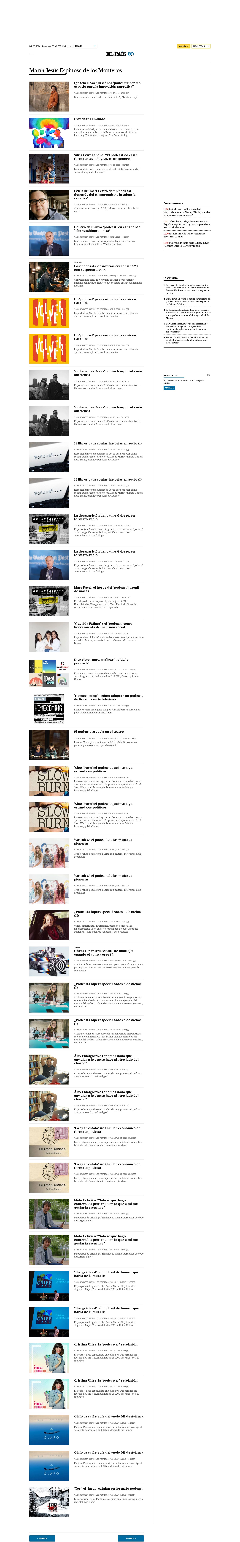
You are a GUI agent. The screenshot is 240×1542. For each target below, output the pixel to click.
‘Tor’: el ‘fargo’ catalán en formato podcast (108, 1488)
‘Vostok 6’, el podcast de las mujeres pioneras (103, 842)
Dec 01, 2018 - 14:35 (119, 706)
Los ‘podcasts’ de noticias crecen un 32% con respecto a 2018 (106, 268)
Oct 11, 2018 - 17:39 (119, 777)
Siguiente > (131, 1538)
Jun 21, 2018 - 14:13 (125, 1423)
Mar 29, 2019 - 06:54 (120, 597)
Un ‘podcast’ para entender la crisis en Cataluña (105, 301)
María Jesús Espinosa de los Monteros (75, 71)
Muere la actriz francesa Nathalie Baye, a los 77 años (184, 235)
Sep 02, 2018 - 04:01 (126, 961)
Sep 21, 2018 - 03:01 (119, 922)
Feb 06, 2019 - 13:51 (119, 633)
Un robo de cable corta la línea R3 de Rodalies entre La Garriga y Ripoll (186, 244)
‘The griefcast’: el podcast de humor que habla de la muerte (106, 1274)
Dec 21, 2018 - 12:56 (125, 669)
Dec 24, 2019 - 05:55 (119, 237)
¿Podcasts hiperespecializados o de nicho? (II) (108, 914)
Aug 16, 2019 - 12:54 (119, 486)
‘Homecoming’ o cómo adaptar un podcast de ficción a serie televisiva (108, 697)
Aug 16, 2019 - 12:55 (119, 450)
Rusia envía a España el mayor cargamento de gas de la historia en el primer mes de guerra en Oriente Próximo (188, 301)
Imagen (77, 947)
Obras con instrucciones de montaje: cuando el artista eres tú (103, 953)
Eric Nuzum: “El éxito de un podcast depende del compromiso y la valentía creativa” (104, 195)
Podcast (78, 263)
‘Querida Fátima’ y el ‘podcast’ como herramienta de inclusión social (103, 625)
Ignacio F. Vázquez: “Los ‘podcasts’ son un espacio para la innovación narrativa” (107, 85)
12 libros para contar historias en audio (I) (108, 443)
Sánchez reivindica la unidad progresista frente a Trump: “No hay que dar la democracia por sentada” (187, 212)
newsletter (170, 375)
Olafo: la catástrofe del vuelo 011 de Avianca (108, 1416)
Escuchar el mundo (89, 119)
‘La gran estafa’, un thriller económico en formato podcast (107, 1130)
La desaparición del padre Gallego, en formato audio (104, 517)
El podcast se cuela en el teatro (99, 732)
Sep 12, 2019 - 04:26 (119, 381)
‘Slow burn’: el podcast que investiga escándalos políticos (103, 769)
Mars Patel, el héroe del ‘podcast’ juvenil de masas (106, 589)
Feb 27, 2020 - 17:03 (119, 93)
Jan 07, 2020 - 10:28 (119, 125)
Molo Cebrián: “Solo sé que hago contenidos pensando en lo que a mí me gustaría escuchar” (106, 1204)
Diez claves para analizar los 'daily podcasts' (101, 661)
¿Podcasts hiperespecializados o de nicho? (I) (108, 986)
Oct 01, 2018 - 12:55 (119, 850)
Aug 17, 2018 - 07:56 (119, 1070)
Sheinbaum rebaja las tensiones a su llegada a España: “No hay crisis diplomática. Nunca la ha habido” (187, 224)
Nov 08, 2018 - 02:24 (126, 738)
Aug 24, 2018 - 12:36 (119, 994)
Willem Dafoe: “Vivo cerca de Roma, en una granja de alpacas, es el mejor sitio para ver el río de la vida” (188, 340)
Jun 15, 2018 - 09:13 (125, 1495)
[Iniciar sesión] (201, 46)
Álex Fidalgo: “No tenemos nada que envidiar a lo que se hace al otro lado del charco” (106, 1060)
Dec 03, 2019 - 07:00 (126, 276)
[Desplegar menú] (31, 54)
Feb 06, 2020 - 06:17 (119, 165)
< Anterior (42, 1538)
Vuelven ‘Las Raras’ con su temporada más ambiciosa (108, 373)
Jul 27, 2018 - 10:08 (119, 1214)
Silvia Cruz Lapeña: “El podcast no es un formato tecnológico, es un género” (106, 157)
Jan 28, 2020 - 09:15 (119, 204)
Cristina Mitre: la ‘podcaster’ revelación (106, 1344)
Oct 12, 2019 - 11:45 (119, 309)
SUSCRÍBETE (184, 46)
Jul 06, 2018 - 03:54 (119, 1351)
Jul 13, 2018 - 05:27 (125, 1282)
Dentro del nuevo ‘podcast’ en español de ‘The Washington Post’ (107, 229)
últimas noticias (173, 203)
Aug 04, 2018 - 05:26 (126, 1138)
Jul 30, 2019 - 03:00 (119, 525)
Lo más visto (171, 278)
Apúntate (169, 388)
